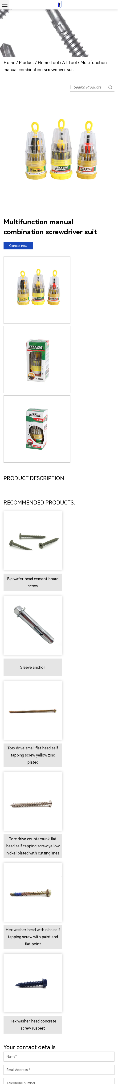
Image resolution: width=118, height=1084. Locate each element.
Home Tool (48, 62)
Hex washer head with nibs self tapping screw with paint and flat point (30, 657)
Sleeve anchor (87, 482)
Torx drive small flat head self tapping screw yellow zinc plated (30, 564)
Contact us (60, 825)
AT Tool (70, 62)
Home (9, 62)
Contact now (18, 246)
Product (26, 62)
